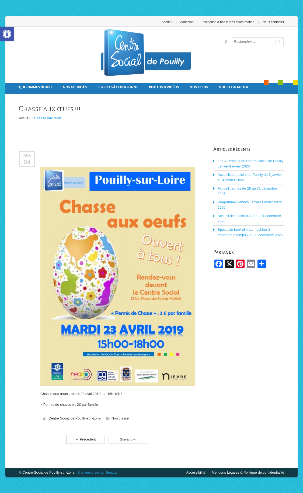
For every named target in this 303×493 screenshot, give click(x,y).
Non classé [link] (120, 418)
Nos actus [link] (199, 87)
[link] (7, 34)
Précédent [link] (85, 439)
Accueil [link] (167, 22)
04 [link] (27, 161)
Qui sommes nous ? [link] (35, 87)
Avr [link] (27, 155)
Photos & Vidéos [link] (164, 87)
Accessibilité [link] (196, 472)
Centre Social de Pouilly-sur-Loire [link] (74, 418)
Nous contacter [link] (273, 22)
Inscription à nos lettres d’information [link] (228, 22)
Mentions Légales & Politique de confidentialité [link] (248, 472)
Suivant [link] (128, 439)
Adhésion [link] (187, 22)
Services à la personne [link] (117, 87)
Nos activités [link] (75, 87)
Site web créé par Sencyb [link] (97, 472)
